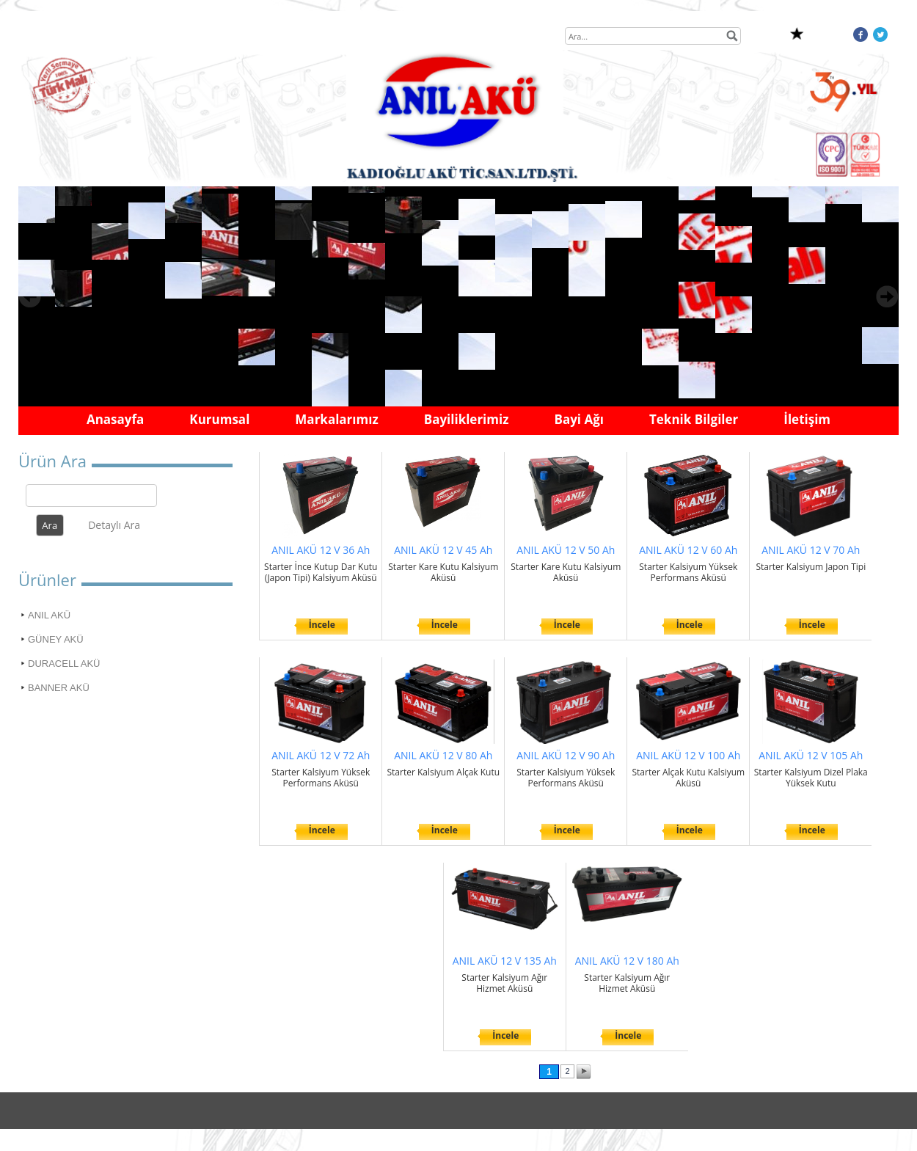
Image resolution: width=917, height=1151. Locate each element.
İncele (322, 624)
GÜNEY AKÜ (56, 639)
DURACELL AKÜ (64, 663)
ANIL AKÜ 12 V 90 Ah (565, 755)
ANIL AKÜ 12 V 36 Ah (320, 550)
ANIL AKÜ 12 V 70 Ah (810, 550)
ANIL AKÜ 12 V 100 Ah (688, 755)
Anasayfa (115, 419)
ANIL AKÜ (49, 615)
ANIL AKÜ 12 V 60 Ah (688, 550)
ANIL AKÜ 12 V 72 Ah (320, 755)
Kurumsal (219, 419)
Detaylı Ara (114, 525)
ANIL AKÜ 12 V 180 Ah (627, 961)
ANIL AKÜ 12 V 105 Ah (811, 755)
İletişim (806, 419)
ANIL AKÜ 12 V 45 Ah (443, 550)
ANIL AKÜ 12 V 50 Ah (565, 550)
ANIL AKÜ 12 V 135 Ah (505, 961)
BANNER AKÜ (58, 687)
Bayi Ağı (579, 419)
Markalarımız (336, 419)
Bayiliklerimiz (466, 419)
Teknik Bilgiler (693, 419)
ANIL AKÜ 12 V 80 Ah (443, 755)
